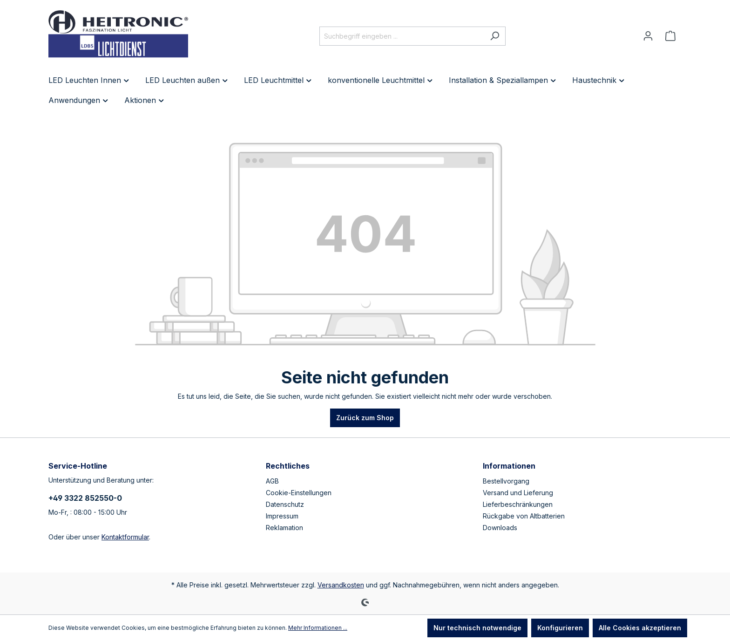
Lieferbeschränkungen (518, 504)
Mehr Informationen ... (317, 627)
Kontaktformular (125, 537)
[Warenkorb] (670, 36)
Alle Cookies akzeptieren (640, 628)
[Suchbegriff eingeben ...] (401, 36)
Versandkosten (341, 585)
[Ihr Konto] (648, 36)
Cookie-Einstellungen (298, 493)
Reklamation (284, 528)
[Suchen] (495, 36)
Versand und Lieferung (518, 493)
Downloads (500, 528)
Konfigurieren (560, 628)
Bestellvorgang (506, 481)
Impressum (282, 516)
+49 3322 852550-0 (85, 498)
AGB (272, 481)
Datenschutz (285, 504)
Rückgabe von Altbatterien (524, 516)
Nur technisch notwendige (477, 628)
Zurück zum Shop (365, 418)
